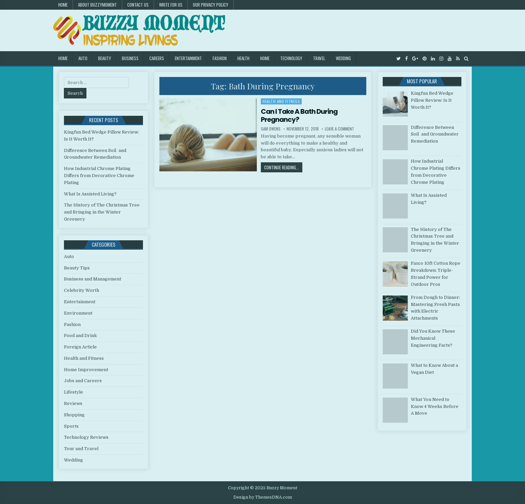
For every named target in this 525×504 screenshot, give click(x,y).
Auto (82, 58)
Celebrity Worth (81, 290)
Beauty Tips (77, 267)
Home (63, 4)
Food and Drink (80, 335)
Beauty (104, 58)
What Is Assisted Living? (90, 193)
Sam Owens (271, 129)
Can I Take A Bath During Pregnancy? (299, 115)
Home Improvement (86, 369)
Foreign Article (80, 346)
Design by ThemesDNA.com (262, 497)
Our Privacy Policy (210, 4)
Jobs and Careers (83, 380)
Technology (291, 58)
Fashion (220, 58)
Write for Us (170, 4)
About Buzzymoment (97, 4)
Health (243, 58)
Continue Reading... (283, 167)
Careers (156, 58)
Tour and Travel (81, 448)
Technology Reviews (86, 437)
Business (130, 58)
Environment (78, 313)
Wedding (343, 58)
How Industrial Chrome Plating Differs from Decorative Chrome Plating (99, 175)
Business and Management (92, 278)
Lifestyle (73, 392)
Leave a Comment (339, 129)
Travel (319, 58)
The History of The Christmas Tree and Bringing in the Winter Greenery (102, 212)
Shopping (74, 414)
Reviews (73, 403)
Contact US (138, 4)
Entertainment (188, 58)
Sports (71, 426)
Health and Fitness (281, 101)
